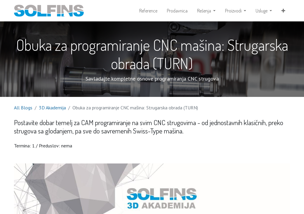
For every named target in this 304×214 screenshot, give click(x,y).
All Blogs (23, 108)
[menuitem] (148, 11)
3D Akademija (52, 108)
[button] (283, 11)
